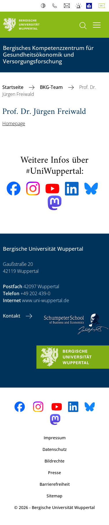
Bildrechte (54, 461)
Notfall (78, 6)
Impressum (55, 437)
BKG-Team (52, 87)
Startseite (13, 87)
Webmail (67, 6)
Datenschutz (55, 449)
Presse (54, 472)
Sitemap (54, 496)
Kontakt (12, 316)
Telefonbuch (56, 6)
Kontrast (44, 6)
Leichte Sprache (90, 6)
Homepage (13, 123)
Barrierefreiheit (55, 484)
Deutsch (103, 6)
